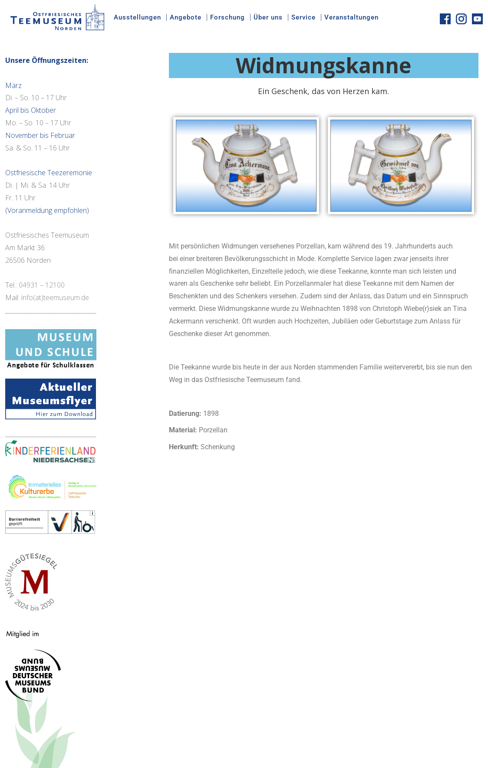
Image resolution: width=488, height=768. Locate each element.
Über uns (268, 17)
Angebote (185, 17)
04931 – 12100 (42, 285)
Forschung (227, 17)
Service (303, 17)
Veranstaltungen (351, 17)
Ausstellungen (137, 17)
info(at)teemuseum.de (55, 297)
